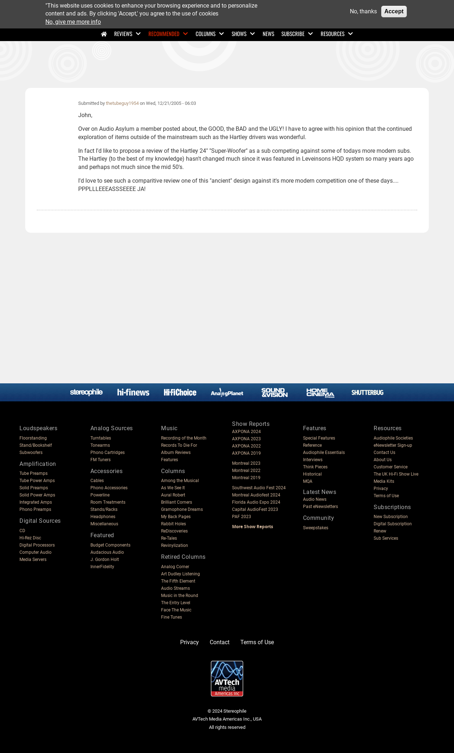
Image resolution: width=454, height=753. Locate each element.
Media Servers (32, 559)
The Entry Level (175, 602)
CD (22, 530)
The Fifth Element (178, 581)
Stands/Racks (103, 509)
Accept (394, 11)
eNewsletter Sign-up (393, 445)
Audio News (314, 499)
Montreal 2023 (246, 463)
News (268, 33)
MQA (307, 481)
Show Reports (251, 423)
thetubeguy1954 (122, 103)
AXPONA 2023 (246, 438)
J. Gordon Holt (104, 559)
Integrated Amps (35, 502)
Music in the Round (179, 595)
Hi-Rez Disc (30, 537)
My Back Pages (176, 516)
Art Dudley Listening (180, 573)
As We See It (173, 487)
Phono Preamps (35, 509)
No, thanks (363, 11)
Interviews (312, 459)
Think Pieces (315, 466)
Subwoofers (31, 452)
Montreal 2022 (246, 470)
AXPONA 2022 (246, 446)
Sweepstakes (315, 527)
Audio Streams (175, 588)
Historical (312, 474)
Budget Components (110, 545)
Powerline (100, 495)
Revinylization (174, 545)
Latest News (320, 492)
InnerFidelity (102, 566)
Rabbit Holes (173, 523)
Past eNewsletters (320, 506)
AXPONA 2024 (246, 431)
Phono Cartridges (107, 452)
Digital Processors (37, 545)
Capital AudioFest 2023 (255, 509)
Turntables (100, 438)
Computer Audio (35, 552)
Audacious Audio (107, 552)
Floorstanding (33, 438)
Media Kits (384, 481)
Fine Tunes (171, 617)
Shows (239, 33)
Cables (97, 480)
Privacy (381, 488)
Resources (332, 33)
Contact (220, 642)
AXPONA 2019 (246, 453)
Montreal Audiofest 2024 (256, 495)
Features (169, 459)
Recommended (163, 33)
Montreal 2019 (246, 477)
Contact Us (384, 452)
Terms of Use (386, 495)
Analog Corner (175, 566)
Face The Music (176, 609)
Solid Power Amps (37, 495)
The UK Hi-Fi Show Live (396, 474)
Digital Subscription (393, 523)
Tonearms (100, 445)
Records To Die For (179, 445)
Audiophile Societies (393, 438)
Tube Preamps (33, 473)
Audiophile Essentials (324, 452)
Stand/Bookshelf (35, 445)
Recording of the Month (183, 438)
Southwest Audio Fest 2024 (259, 487)
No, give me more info (73, 21)
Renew (380, 531)
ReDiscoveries (174, 531)
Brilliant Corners (176, 502)
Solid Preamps (33, 487)
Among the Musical (180, 480)
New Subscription (391, 516)
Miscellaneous (104, 523)
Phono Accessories (109, 487)
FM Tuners (100, 459)
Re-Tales (169, 538)
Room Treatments (107, 502)
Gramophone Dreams (182, 509)
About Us (383, 459)
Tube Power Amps (37, 480)
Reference (312, 445)
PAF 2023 (241, 516)
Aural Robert (173, 495)
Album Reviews (176, 452)
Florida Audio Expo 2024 (256, 502)
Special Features (319, 438)
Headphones (102, 516)
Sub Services (386, 538)
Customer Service (391, 466)
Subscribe (292, 33)
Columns (205, 33)
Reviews (123, 33)
